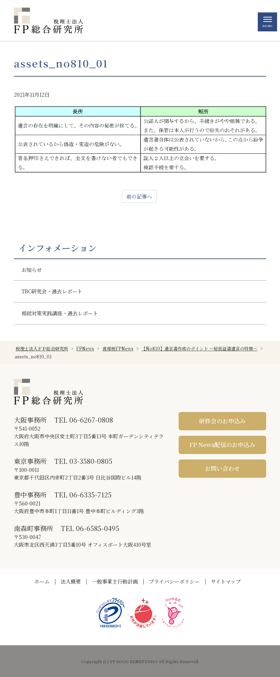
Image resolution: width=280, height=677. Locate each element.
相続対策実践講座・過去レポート (60, 313)
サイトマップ (226, 581)
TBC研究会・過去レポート (52, 291)
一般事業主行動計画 (115, 581)
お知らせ (32, 269)
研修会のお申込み (222, 421)
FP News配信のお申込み (222, 445)
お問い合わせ (222, 468)
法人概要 (71, 581)
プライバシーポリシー (174, 581)
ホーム (42, 581)
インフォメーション (57, 248)
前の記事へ (139, 196)
